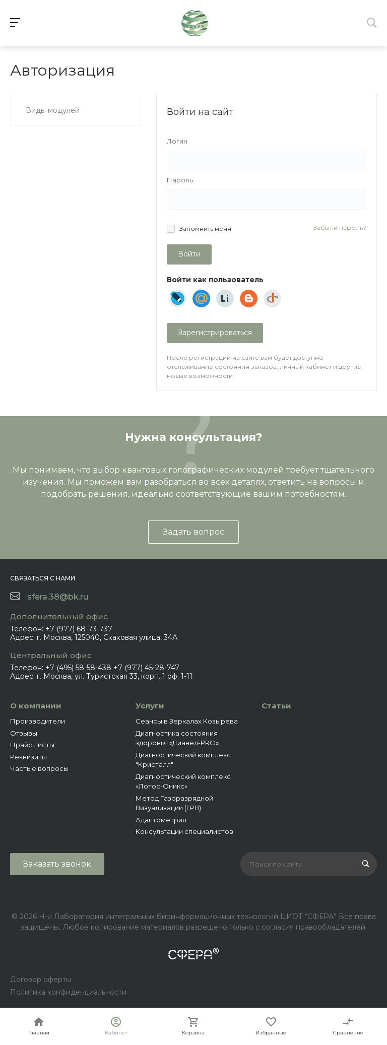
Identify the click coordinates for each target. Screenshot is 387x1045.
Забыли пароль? (339, 227)
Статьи (276, 705)
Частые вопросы (39, 768)
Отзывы (23, 733)
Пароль (180, 180)
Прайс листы (32, 745)
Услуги (150, 705)
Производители (37, 721)
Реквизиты (28, 757)
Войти (189, 253)
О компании (35, 705)
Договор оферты (40, 979)
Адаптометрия (161, 820)
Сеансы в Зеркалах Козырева (187, 721)
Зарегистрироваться (215, 332)
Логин (177, 141)
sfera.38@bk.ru (57, 597)
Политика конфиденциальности (68, 992)
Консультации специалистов (184, 831)
